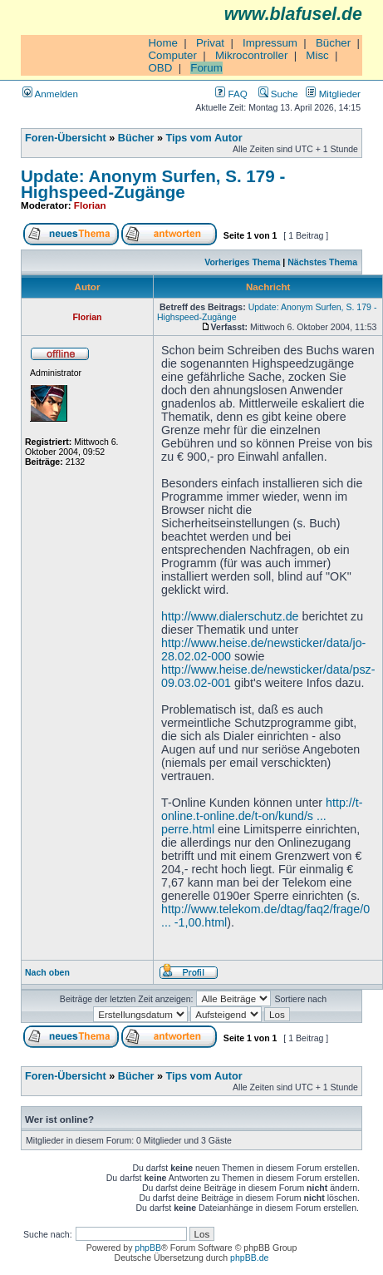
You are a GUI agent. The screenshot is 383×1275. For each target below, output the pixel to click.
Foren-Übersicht (65, 138)
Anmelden (50, 93)
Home (163, 43)
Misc (317, 55)
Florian (90, 205)
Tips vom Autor (204, 138)
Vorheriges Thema (242, 262)
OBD (160, 68)
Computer (172, 55)
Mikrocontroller (251, 55)
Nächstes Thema (322, 262)
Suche (278, 93)
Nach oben (47, 972)
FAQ (231, 93)
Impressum (270, 43)
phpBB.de (249, 1258)
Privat (210, 43)
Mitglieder (333, 93)
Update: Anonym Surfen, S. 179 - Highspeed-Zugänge (153, 183)
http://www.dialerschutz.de (230, 616)
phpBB (148, 1248)
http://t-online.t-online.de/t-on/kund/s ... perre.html (261, 816)
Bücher (333, 43)
